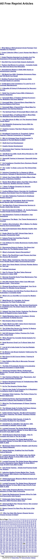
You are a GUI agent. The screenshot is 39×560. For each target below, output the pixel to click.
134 (9, 532)
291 (12, 552)
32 (31, 521)
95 (13, 527)
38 (7, 522)
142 (32, 532)
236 (4, 545)
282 (24, 550)
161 (12, 535)
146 (7, 534)
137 (18, 532)
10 (24, 519)
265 (12, 548)
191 (24, 539)
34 (35, 521)
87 (33, 526)
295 (24, 552)
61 (17, 524)
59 (13, 524)
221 (35, 542)
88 (35, 526)
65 (25, 524)
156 (35, 534)
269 (24, 548)
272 (32, 548)
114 (27, 529)
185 (7, 539)
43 (17, 522)
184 (4, 539)
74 (7, 526)
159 (7, 535)
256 (24, 547)
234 (35, 544)
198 (7, 540)
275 (4, 550)
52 (35, 522)
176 (18, 537)
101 (26, 527)
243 (24, 545)
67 (29, 524)
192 (27, 539)
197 (4, 540)
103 (32, 527)
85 (29, 526)
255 (21, 547)
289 (7, 552)
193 (29, 539)
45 (21, 522)
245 (29, 545)
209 (1, 542)
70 (35, 524)
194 (32, 539)
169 (35, 535)
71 (1, 526)
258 (29, 547)
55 (5, 524)
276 (7, 550)
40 (11, 522)
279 (15, 550)
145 (4, 534)
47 (25, 522)
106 (4, 529)
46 (23, 522)
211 (7, 542)
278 (12, 550)
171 (4, 537)
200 (12, 540)
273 (35, 548)
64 (23, 524)
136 (15, 532)
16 (36, 519)
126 (24, 531)
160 (9, 535)
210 (4, 542)
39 (9, 522)
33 (33, 521)
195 (35, 539)
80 (19, 526)
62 (19, 524)
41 (13, 522)
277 (9, 550)
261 (1, 548)
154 (29, 534)
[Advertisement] (19, 26)
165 (24, 535)
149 (15, 534)
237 (7, 545)
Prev (10, 519)
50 (31, 522)
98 (19, 527)
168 (32, 535)
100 (23, 527)
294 (21, 552)
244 (27, 545)
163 (18, 535)
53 (1, 524)
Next (2, 553)
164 (21, 535)
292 (15, 552)
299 (35, 552)
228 (18, 544)
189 (18, 539)
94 (11, 527)
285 (32, 550)
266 (15, 548)
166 (27, 535)
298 (32, 552)
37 (5, 522)
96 (15, 527)
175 (15, 537)
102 (29, 527)
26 (19, 521)
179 (27, 537)
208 (35, 540)
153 (27, 534)
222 (1, 544)
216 (21, 542)
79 (17, 526)
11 (26, 519)
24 (15, 521)
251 (9, 547)
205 (27, 540)
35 (1, 522)
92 (7, 527)
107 (7, 529)
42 (15, 522)
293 (18, 552)
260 (35, 547)
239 (12, 545)
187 (12, 539)
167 (29, 535)
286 (35, 550)
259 (32, 547)
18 (3, 521)
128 (29, 531)
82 (23, 526)
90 (3, 527)
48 (27, 522)
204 (24, 540)
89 (1, 527)
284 (29, 550)
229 (21, 544)
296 (27, 552)
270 (27, 548)
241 (18, 545)
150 (18, 534)
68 (31, 524)
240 (15, 545)
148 (12, 534)
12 (28, 519)
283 (27, 550)
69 (33, 524)
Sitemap (33, 557)
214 (15, 542)
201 (15, 540)
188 (15, 539)
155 (32, 534)
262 (4, 548)
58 (11, 524)
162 (15, 535)
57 (9, 524)
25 (17, 521)
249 (4, 547)
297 (29, 552)
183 (1, 539)
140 (27, 532)
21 (9, 521)
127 (27, 531)
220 (32, 542)
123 (15, 531)
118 (1, 531)
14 (32, 519)
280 (18, 550)
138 (21, 532)
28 (23, 521)
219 (29, 542)
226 (12, 544)
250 (7, 547)
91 (5, 527)
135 (12, 532)
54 (3, 524)
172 (7, 537)
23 (13, 521)
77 (13, 526)
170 (1, 537)
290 (9, 552)
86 (31, 526)
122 (12, 531)
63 (21, 524)
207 (32, 540)
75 (9, 526)
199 (9, 540)
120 (7, 531)
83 (25, 526)
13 (30, 519)
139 (24, 532)
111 (18, 529)
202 (18, 540)
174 (12, 537)
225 (9, 544)
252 (12, 547)
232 (29, 544)
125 (21, 531)
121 (9, 531)
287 (1, 552)
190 (21, 539)
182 (35, 537)
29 (25, 521)
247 (35, 545)
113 (24, 529)
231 (27, 544)
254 (18, 547)
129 (32, 531)
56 (7, 524)
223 (4, 544)
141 (29, 532)
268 (21, 548)
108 (9, 529)
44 (19, 522)
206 (29, 540)
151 (21, 534)
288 (4, 552)
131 (1, 532)
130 (35, 531)
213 (12, 542)
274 (1, 550)
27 (21, 521)
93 (9, 527)
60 (15, 524)
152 (24, 534)
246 (32, 545)
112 (21, 529)
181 (32, 537)
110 (15, 529)
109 (12, 529)
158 (4, 535)
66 (27, 524)
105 (1, 529)
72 (3, 526)
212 (9, 542)
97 (17, 527)
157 (1, 535)
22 (11, 521)
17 (1, 521)
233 (32, 544)
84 (27, 526)
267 (18, 548)
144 (1, 534)
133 (7, 532)
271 (29, 548)
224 (7, 544)
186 (9, 539)
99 (21, 527)
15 (34, 519)
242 (21, 545)
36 (3, 522)
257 (27, 547)
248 (1, 547)
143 (35, 532)
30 (27, 521)
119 (4, 531)
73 (5, 526)
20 (7, 521)
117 (35, 529)
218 (27, 542)
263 (7, 548)
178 (24, 537)
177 (21, 537)
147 (9, 534)
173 (9, 537)
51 (33, 522)
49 (29, 522)
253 (15, 547)
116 (32, 529)
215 (18, 542)
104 (35, 527)
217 (24, 542)
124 (18, 531)
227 (15, 544)
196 (1, 540)
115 (29, 529)
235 (1, 545)
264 (9, 548)
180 (29, 537)
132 (4, 532)
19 (5, 521)
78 (15, 526)
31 (29, 521)
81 (21, 526)
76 (11, 526)
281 (21, 550)
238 (9, 545)
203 (21, 540)
